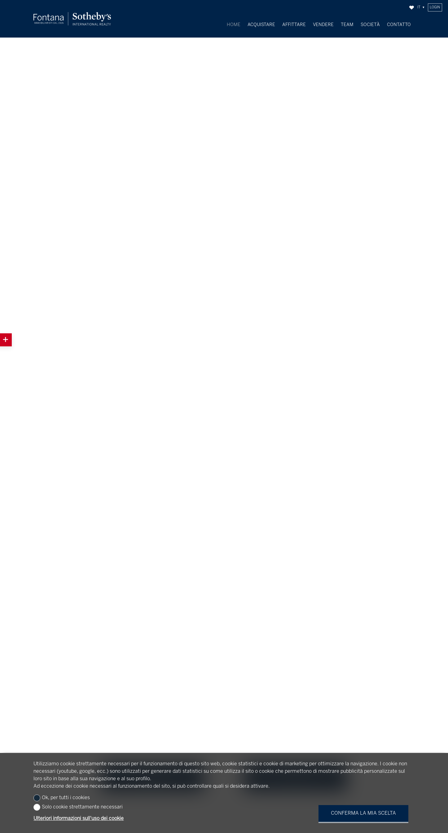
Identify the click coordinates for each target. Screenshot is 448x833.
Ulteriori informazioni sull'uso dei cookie (78, 818)
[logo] (72, 18)
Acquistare (261, 25)
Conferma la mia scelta (363, 813)
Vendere (323, 25)
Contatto (399, 25)
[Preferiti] (411, 7)
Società (370, 25)
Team (347, 25)
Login (435, 7)
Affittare (294, 25)
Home (233, 25)
